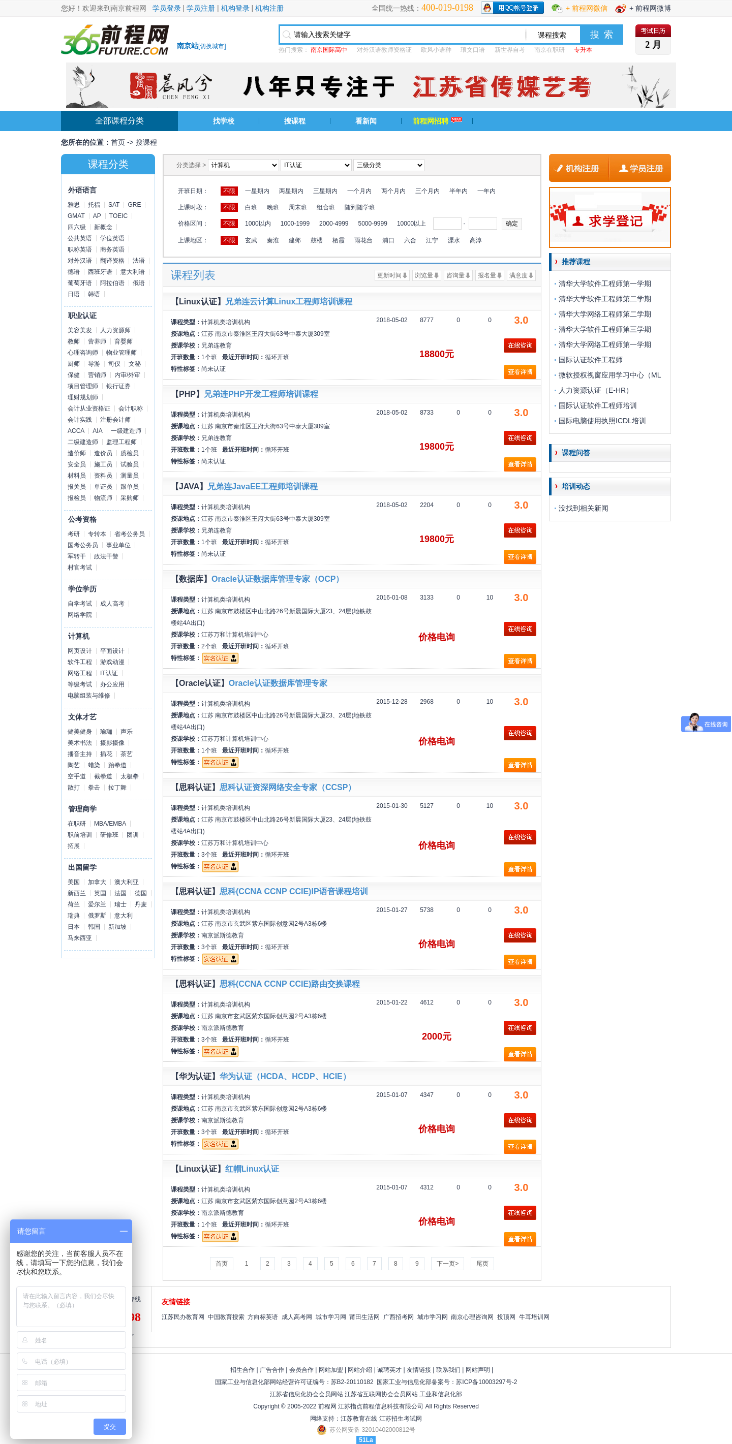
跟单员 (129, 487)
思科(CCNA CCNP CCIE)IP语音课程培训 (294, 891)
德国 (141, 893)
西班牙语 (100, 272)
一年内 (486, 191)
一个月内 (359, 191)
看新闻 (366, 121)
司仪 (114, 364)
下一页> (448, 1263)
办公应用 (112, 684)
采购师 (129, 498)
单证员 (103, 487)
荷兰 (74, 904)
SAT (113, 205)
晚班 (273, 207)
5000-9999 (372, 223)
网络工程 (80, 673)
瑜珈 (106, 732)
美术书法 (80, 743)
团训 (133, 835)
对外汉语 (80, 261)
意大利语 (132, 272)
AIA (97, 431)
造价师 (77, 453)
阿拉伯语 (112, 283)
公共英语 (80, 238)
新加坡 (117, 927)
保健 (74, 375)
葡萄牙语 (80, 283)
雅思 (74, 205)
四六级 (77, 227)
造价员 (103, 453)
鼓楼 (317, 240)
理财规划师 (83, 397)
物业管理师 (121, 353)
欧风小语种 (436, 49)
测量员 (129, 476)
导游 (94, 364)
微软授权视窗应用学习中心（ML (610, 375)
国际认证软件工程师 (591, 360)
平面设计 (112, 651)
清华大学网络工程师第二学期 (605, 314)
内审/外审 (127, 375)
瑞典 (74, 916)
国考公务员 (83, 545)
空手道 (77, 776)
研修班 (109, 835)
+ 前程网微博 (650, 8)
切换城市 (212, 46)
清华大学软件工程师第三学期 (605, 329)
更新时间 (389, 275)
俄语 (139, 283)
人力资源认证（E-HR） (596, 390)
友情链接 (419, 1369)
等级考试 (80, 684)
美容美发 (80, 330)
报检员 (77, 498)
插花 (106, 754)
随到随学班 (360, 207)
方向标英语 (263, 1317)
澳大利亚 (126, 882)
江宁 (432, 240)
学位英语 (112, 238)
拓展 (74, 846)
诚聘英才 (389, 1369)
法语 (139, 261)
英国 (100, 893)
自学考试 (80, 604)
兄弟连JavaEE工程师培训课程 (262, 486)
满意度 (518, 275)
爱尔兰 (97, 904)
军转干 (77, 556)
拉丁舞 (117, 787)
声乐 (126, 732)
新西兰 (77, 893)
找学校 (223, 121)
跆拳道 (117, 765)
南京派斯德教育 (222, 935)
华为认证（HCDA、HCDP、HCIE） (285, 1076)
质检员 (129, 453)
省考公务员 (129, 534)
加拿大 (97, 882)
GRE (134, 205)
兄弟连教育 (216, 345)
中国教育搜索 (226, 1317)
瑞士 (120, 904)
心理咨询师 (83, 353)
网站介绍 (360, 1369)
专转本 (97, 534)
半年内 (458, 191)
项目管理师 (83, 386)
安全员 (77, 464)
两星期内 (291, 191)
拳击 (94, 787)
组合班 (326, 207)
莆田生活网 (364, 1317)
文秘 (135, 364)
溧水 (454, 240)
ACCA (76, 431)
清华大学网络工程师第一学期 (605, 344)
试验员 (129, 464)
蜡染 (94, 765)
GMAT (76, 216)
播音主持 (80, 754)
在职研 (77, 824)
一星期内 (257, 191)
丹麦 (141, 904)
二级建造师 (83, 442)
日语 (74, 294)
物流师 (103, 498)
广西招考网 (398, 1317)
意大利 (123, 916)
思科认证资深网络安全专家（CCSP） (288, 787)
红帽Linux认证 (252, 1169)
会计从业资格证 (89, 408)
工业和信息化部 (440, 1394)
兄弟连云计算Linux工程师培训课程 (289, 301)
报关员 (77, 487)
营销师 (97, 375)
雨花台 (363, 240)
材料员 (77, 476)
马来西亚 (80, 938)
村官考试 (80, 567)
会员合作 (301, 1369)
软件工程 (80, 662)
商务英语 (112, 249)
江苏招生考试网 (400, 1418)
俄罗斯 (97, 916)
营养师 (97, 341)
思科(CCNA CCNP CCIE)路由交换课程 (290, 984)
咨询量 (455, 275)
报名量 (487, 275)
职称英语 (80, 249)
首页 (118, 142)
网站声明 (478, 1369)
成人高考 (112, 604)
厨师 (74, 364)
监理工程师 (121, 442)
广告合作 (272, 1369)
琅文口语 (473, 49)
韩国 (94, 927)
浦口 (388, 240)
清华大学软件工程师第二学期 (605, 299)
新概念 (103, 227)
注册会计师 (115, 420)
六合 (410, 240)
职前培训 (80, 835)
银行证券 (118, 386)
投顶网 (506, 1317)
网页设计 (80, 651)
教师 (74, 341)
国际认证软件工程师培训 (598, 405)
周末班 (298, 207)
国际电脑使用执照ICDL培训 (602, 421)
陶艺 (74, 765)
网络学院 (80, 615)
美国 (74, 882)
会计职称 (130, 408)
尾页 (482, 1263)
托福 (94, 205)
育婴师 (123, 341)
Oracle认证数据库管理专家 (278, 683)
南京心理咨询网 (472, 1317)
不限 (229, 191)
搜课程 (295, 121)
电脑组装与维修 (89, 696)
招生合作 (242, 1369)
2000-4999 (333, 223)
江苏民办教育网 (183, 1317)
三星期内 (325, 191)
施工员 (103, 464)
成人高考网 (297, 1317)
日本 (74, 927)
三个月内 (427, 191)
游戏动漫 (112, 662)
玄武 (251, 240)
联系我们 (448, 1369)
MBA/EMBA (110, 824)
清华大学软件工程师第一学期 (605, 283)
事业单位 (118, 545)
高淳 (476, 240)
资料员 (103, 476)
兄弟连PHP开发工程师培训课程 (261, 394)
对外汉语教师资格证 (384, 49)
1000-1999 (295, 223)
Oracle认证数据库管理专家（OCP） (277, 579)
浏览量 (424, 275)
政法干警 (106, 556)
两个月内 (393, 191)
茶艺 (126, 754)
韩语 (94, 294)
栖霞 (338, 240)
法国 (120, 893)
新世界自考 (510, 49)
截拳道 (103, 776)
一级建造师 (126, 431)
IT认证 (109, 673)
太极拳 (129, 776)
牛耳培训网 (534, 1317)
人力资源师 (115, 330)
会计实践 (80, 420)
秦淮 (273, 240)
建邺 (295, 240)
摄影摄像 (112, 743)
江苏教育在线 (359, 1418)
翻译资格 (112, 261)
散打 (74, 787)
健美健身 (80, 732)
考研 (74, 534)
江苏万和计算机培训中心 (234, 634)
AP (97, 216)
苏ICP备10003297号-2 (486, 1382)
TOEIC (118, 216)
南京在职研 (549, 49)
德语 (74, 272)
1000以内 (258, 223)
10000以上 (411, 223)
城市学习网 (331, 1317)
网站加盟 (331, 1369)
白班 (251, 207)
